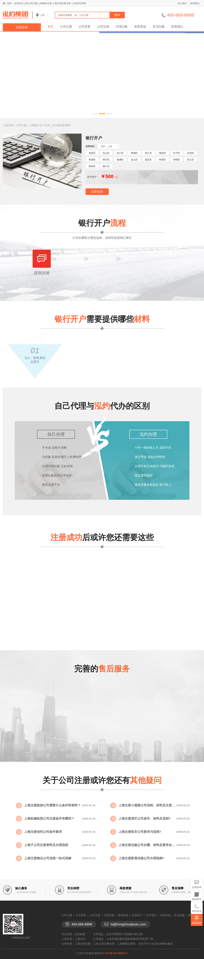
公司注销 (103, 26)
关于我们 (151, 915)
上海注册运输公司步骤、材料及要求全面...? (147, 845)
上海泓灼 (8, 125)
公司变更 (85, 26)
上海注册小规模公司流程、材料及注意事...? (147, 805)
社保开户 (137, 915)
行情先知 (165, 915)
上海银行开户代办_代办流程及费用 (49, 125)
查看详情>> (118, 629)
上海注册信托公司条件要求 (43, 831)
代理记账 (122, 26)
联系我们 (195, 3)
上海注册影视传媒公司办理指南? (141, 858)
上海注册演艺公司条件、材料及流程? (144, 818)
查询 (117, 15)
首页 (50, 26)
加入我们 (182, 3)
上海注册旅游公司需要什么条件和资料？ (52, 805)
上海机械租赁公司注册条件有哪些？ (49, 818)
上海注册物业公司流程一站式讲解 (47, 858)
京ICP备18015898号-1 (116, 953)
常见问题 (159, 26)
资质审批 (140, 26)
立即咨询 (97, 191)
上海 (42, 15)
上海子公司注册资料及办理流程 (46, 845)
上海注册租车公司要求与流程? (139, 831)
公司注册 (66, 26)
